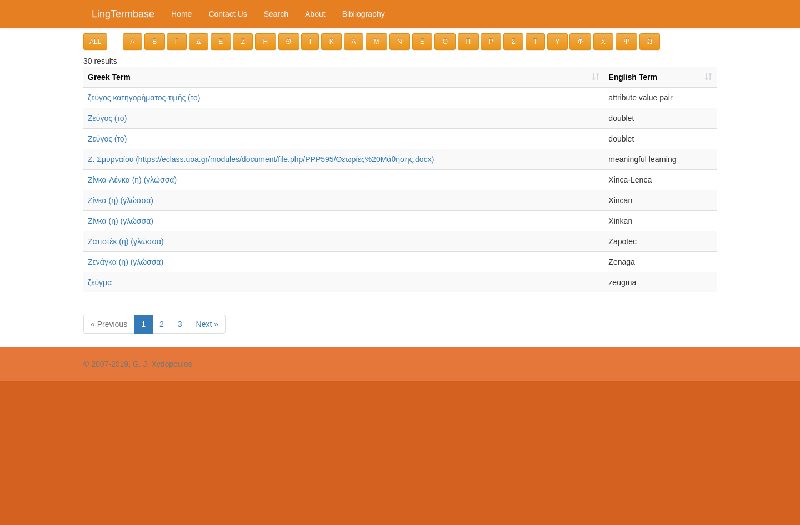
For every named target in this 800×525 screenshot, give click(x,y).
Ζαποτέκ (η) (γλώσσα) (126, 241)
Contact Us (227, 13)
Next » (207, 324)
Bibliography (363, 13)
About (315, 13)
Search (276, 13)
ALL (95, 42)
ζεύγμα (100, 282)
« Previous (109, 324)
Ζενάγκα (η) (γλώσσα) (125, 262)
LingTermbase (123, 13)
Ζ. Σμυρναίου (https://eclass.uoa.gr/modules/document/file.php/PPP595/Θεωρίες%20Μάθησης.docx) (261, 159)
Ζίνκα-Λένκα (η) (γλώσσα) (132, 179)
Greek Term (109, 77)
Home (181, 13)
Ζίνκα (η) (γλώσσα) (120, 200)
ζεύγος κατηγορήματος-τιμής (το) (144, 97)
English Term (632, 77)
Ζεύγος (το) (107, 118)
